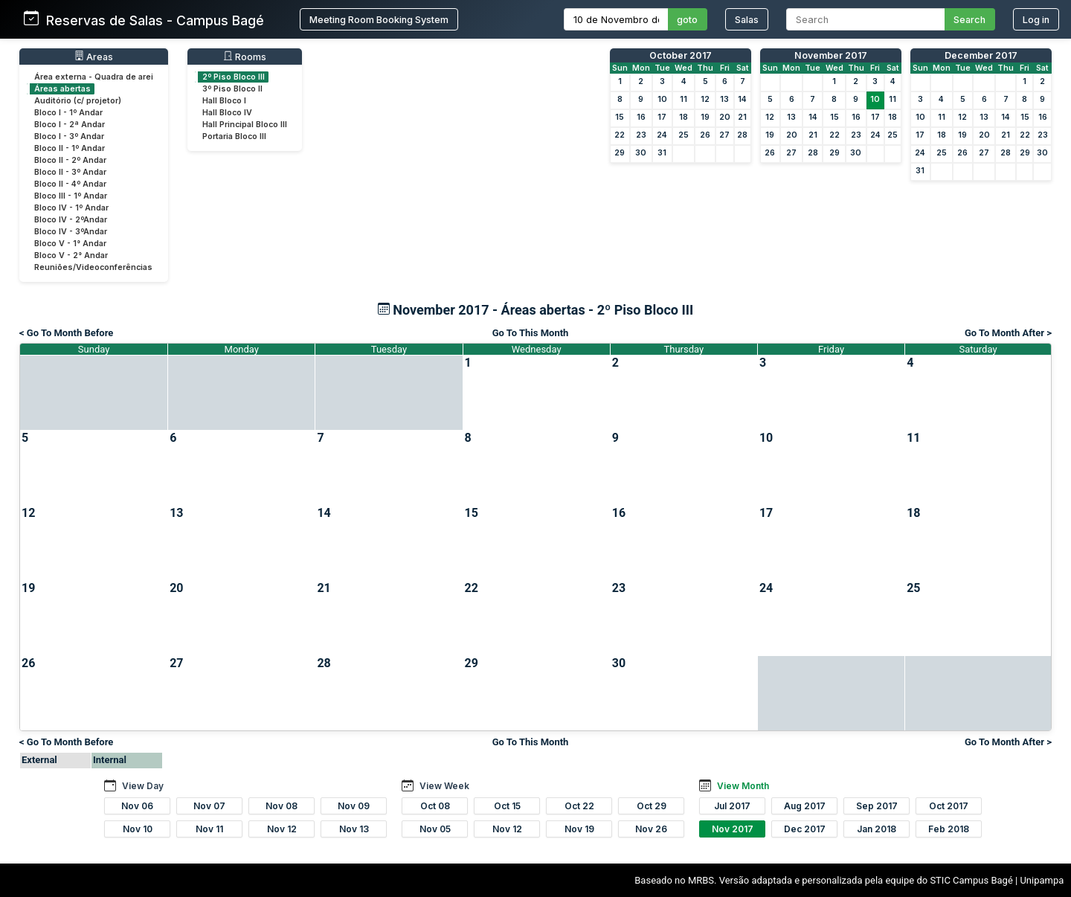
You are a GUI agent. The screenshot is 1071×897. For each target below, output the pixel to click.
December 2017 (981, 55)
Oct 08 (435, 805)
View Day (143, 785)
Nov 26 (651, 829)
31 (661, 153)
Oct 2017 (948, 805)
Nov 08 (282, 805)
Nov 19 (579, 829)
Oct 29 (651, 805)
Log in (1036, 19)
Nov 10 (137, 829)
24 (662, 135)
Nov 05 (435, 829)
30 (640, 153)
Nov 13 (354, 829)
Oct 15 (507, 805)
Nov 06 (137, 805)
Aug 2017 (805, 805)
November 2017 (830, 55)
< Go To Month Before (66, 332)
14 (742, 99)
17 (661, 117)
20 (724, 117)
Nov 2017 (732, 829)
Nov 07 (209, 805)
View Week (444, 785)
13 (724, 99)
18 (683, 117)
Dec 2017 (805, 829)
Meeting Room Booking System (378, 19)
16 (641, 117)
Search (969, 19)
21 (742, 117)
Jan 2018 (876, 829)
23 (641, 135)
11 (683, 99)
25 (683, 135)
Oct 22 (579, 805)
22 (619, 135)
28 (742, 135)
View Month (743, 785)
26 (705, 135)
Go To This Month (530, 332)
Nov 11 (209, 829)
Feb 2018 (948, 829)
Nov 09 (354, 805)
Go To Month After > (1008, 332)
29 (619, 153)
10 (662, 99)
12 (705, 99)
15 (619, 117)
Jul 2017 (732, 805)
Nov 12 (282, 829)
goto (687, 19)
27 (724, 135)
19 (705, 117)
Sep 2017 (877, 805)
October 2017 (680, 55)
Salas (747, 19)
